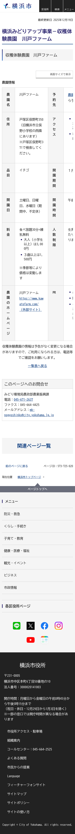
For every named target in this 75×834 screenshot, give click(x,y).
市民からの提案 (18, 767)
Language (13, 776)
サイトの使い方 (18, 811)
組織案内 (13, 740)
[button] (45, 6)
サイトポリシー (18, 802)
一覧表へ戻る (37, 365)
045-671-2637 (23, 399)
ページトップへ (37, 489)
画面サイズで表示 (60, 74)
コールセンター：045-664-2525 (29, 749)
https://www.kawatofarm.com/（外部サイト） (31, 304)
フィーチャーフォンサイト (26, 784)
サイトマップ (16, 794)
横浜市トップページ (29, 477)
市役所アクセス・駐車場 (24, 731)
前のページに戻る (17, 466)
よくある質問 (16, 758)
